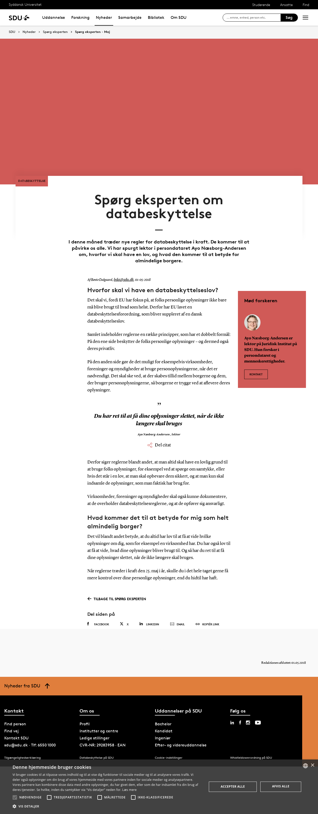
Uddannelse (53, 17)
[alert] (159, 786)
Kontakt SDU (16, 721)
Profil (85, 707)
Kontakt (256, 350)
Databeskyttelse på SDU (97, 741)
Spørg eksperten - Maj (92, 32)
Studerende (261, 5)
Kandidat (163, 714)
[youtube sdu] (258, 706)
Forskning (80, 17)
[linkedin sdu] (232, 706)
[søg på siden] (254, 17)
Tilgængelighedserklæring (22, 741)
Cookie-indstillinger (168, 741)
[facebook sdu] (240, 706)
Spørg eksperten (55, 32)
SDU (12, 31)
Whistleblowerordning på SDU (251, 741)
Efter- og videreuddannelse (181, 728)
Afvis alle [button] (280, 786)
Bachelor (163, 707)
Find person (15, 707)
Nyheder (104, 17)
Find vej (11, 714)
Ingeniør (162, 721)
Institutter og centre (99, 714)
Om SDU (178, 17)
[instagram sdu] (248, 706)
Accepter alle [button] (233, 786)
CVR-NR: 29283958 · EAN (102, 728)
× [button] (312, 765)
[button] (15, 797)
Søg (289, 17)
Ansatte (286, 5)
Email (177, 603)
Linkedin (149, 602)
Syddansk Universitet (25, 4)
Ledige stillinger (94, 721)
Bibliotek (156, 17)
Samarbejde (130, 17)
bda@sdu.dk (122, 258)
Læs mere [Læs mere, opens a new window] (129, 790)
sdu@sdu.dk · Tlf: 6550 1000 (30, 728)
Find (306, 5)
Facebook (98, 602)
